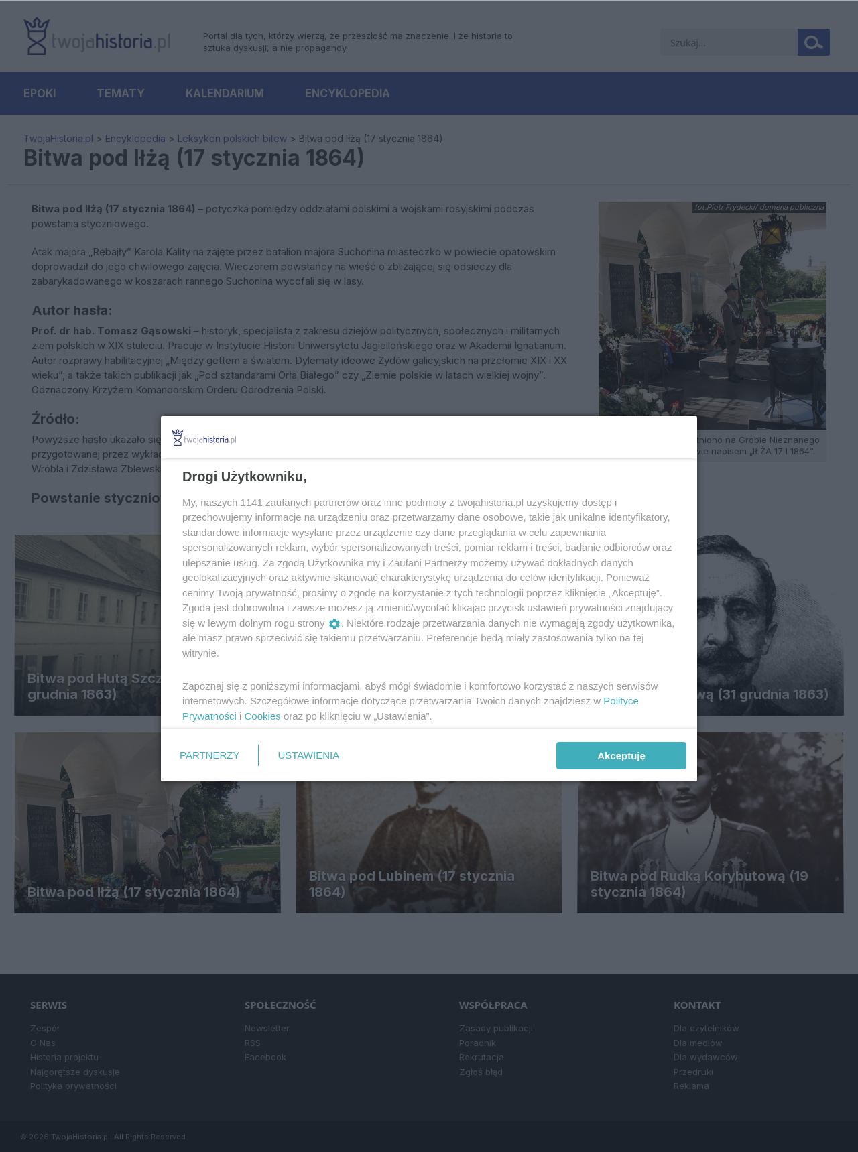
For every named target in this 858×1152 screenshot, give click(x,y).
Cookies (263, 716)
